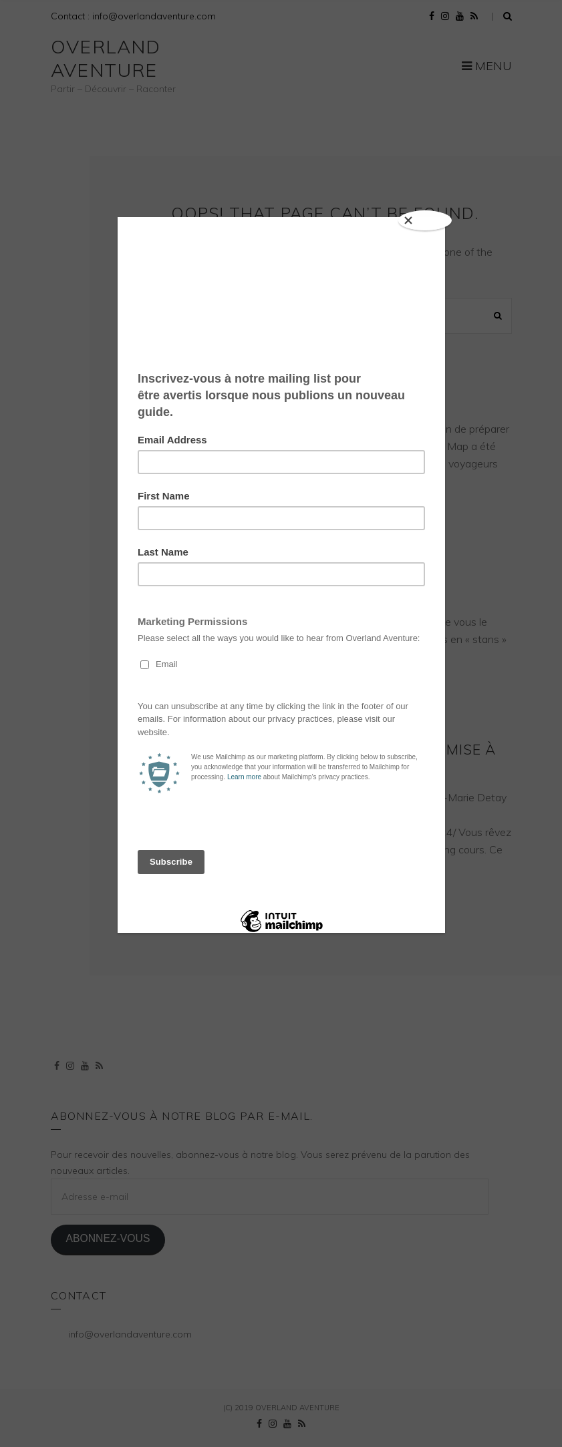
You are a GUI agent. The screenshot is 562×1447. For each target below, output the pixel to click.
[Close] (425, 220)
